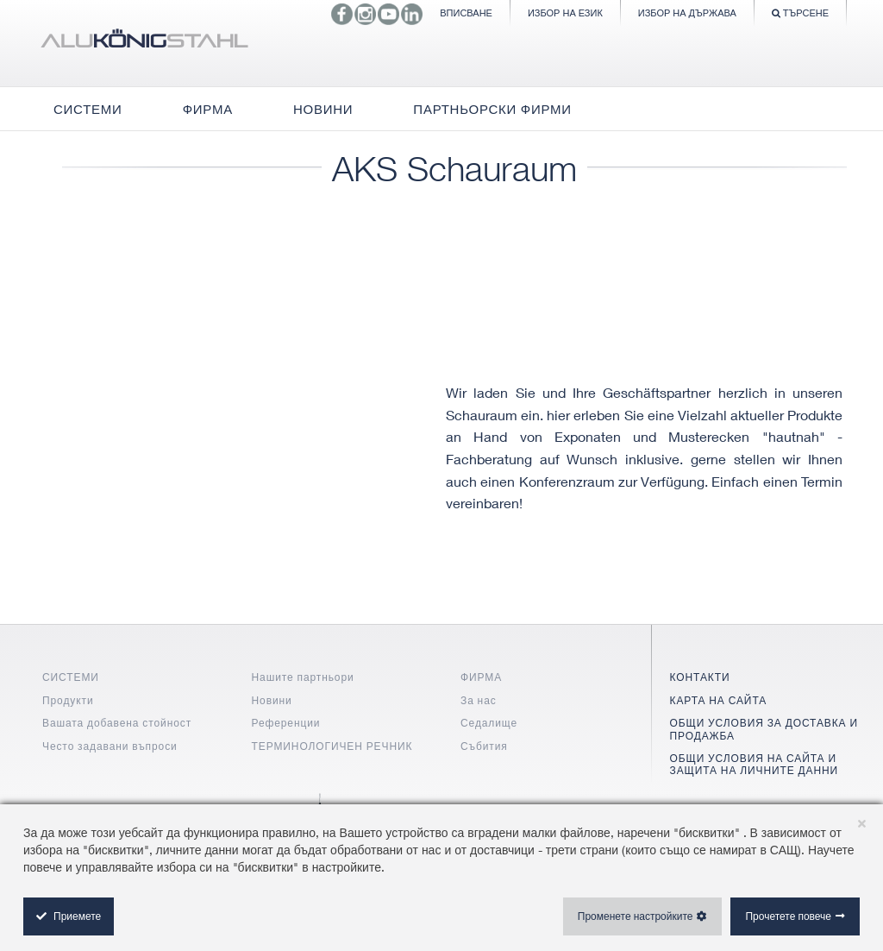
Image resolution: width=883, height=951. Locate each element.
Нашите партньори (303, 677)
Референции (286, 722)
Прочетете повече (788, 916)
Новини (272, 700)
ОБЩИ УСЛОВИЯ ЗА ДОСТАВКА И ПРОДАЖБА (764, 728)
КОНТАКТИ (700, 677)
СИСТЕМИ (70, 677)
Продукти (68, 700)
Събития (484, 746)
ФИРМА (481, 677)
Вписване (466, 12)
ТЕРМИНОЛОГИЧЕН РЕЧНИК (332, 746)
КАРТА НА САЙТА (718, 700)
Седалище (488, 722)
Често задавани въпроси (110, 746)
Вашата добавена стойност (116, 722)
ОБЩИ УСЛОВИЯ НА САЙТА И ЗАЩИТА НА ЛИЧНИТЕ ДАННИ (754, 764)
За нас (478, 700)
